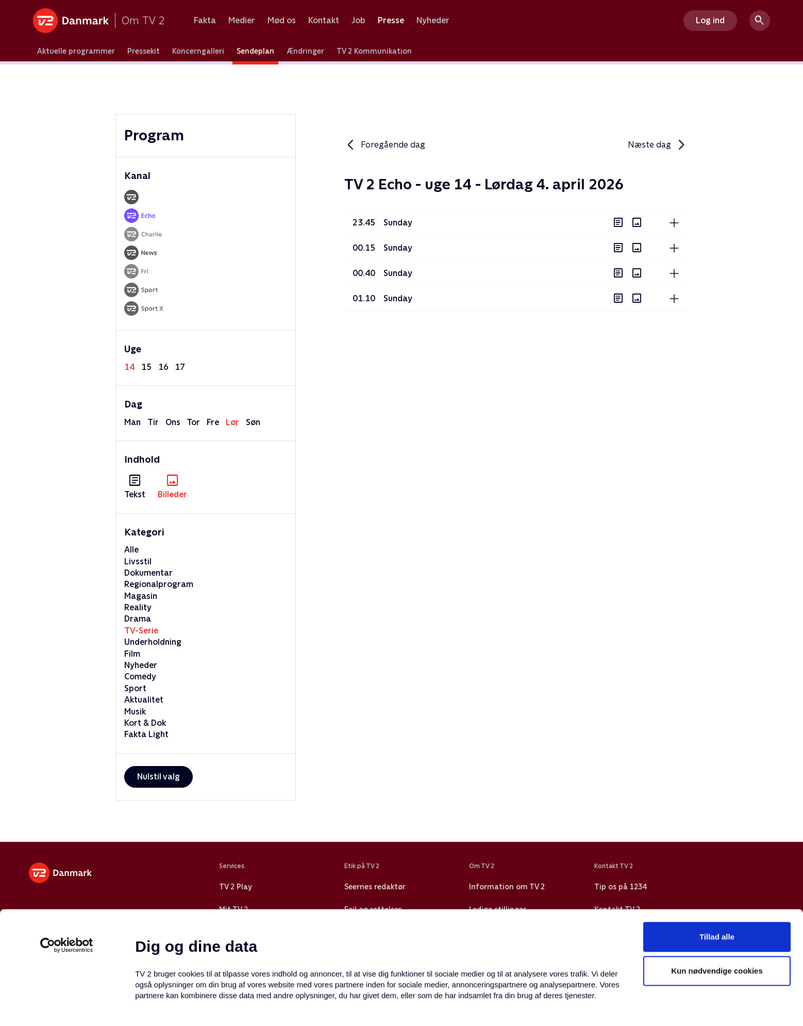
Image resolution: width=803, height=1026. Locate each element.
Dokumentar (148, 573)
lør (232, 422)
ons (172, 422)
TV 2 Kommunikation (374, 51)
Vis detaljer (500, 1005)
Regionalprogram (158, 584)
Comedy (140, 676)
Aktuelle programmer (76, 51)
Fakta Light (146, 734)
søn (253, 422)
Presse (391, 20)
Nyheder (432, 20)
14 (129, 367)
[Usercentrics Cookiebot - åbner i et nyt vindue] (67, 883)
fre (213, 422)
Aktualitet (143, 700)
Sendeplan (255, 51)
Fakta (205, 20)
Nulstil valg (158, 776)
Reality (138, 607)
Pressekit (143, 51)
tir (153, 422)
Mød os (281, 20)
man (132, 422)
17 (180, 367)
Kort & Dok (145, 723)
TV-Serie (141, 631)
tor (193, 422)
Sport (135, 688)
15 (146, 367)
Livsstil (138, 561)
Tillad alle (716, 874)
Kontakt (323, 20)
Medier (241, 20)
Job (358, 20)
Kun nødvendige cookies (717, 908)
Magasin (140, 596)
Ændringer (305, 51)
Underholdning (152, 642)
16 (163, 367)
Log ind (710, 20)
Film (132, 654)
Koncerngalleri (198, 51)
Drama (137, 619)
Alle (131, 550)
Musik (135, 711)
